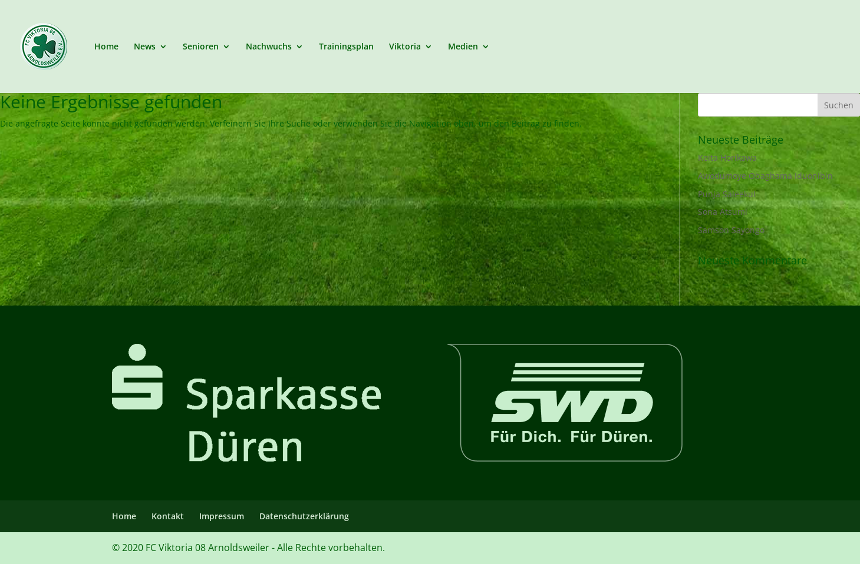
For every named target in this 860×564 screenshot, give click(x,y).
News (145, 47)
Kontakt (167, 516)
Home (106, 47)
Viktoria (405, 47)
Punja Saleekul (727, 194)
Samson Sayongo (731, 229)
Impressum (221, 516)
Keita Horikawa (727, 157)
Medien (463, 47)
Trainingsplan (346, 47)
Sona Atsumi (722, 211)
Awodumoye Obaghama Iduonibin (765, 175)
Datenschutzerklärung (304, 516)
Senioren (201, 47)
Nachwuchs (269, 47)
